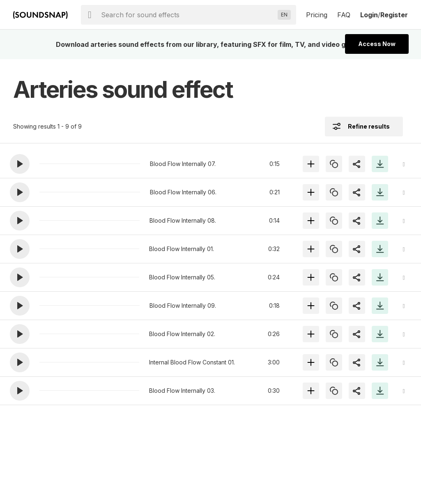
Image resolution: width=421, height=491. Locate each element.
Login (369, 15)
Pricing (316, 15)
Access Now (377, 43)
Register (394, 15)
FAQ (343, 15)
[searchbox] (187, 15)
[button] (20, 164)
